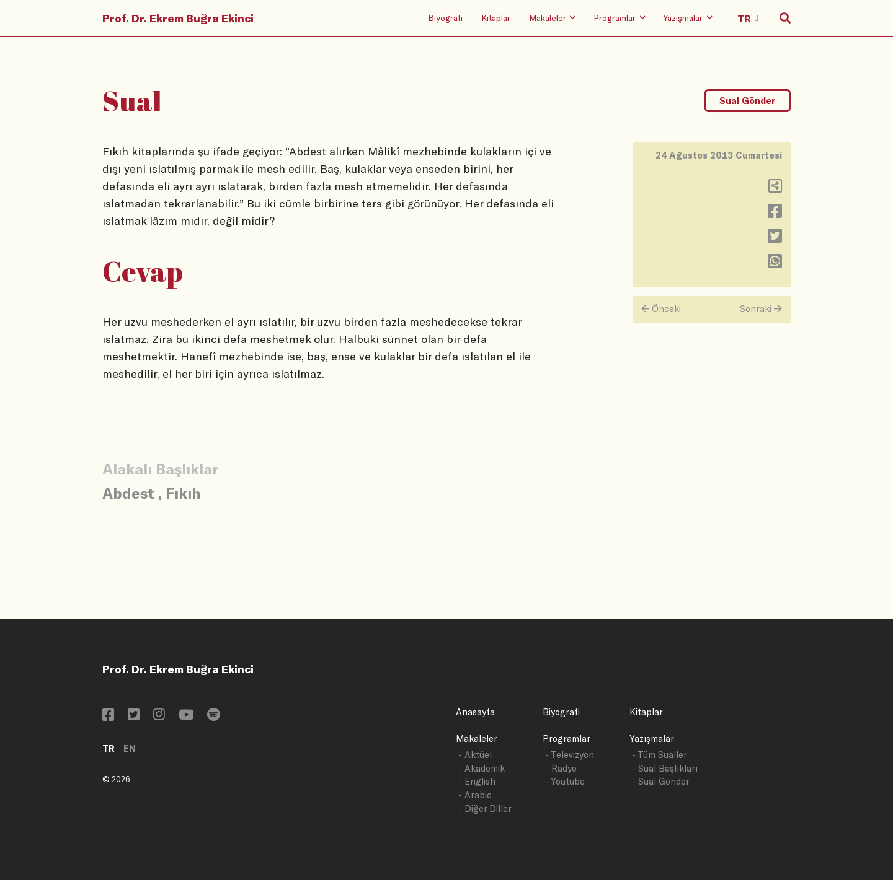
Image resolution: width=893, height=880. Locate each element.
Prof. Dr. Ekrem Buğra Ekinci (178, 18)
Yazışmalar (651, 738)
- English (476, 781)
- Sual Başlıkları (665, 768)
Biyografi (445, 17)
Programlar (566, 738)
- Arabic (475, 795)
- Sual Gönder (661, 781)
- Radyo (561, 768)
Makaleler (476, 738)
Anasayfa (475, 712)
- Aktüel (475, 754)
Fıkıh (183, 493)
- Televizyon (569, 754)
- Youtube (565, 781)
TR (108, 748)
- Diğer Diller (485, 808)
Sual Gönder (747, 100)
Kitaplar (495, 17)
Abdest (128, 493)
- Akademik (481, 768)
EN (129, 748)
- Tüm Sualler (659, 754)
